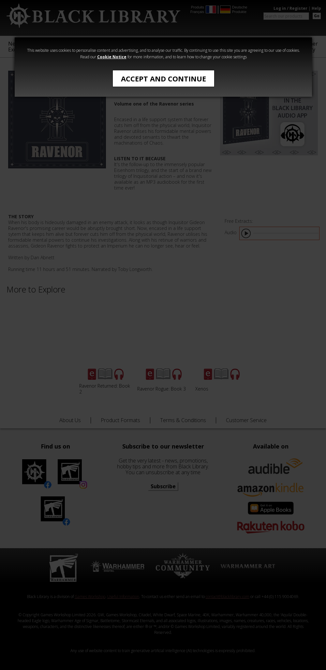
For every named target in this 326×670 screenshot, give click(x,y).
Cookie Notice (111, 57)
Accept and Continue (163, 78)
